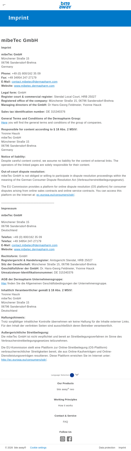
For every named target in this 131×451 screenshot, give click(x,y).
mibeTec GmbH (19, 40)
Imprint (122, 447)
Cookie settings (38, 447)
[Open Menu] (4, 5)
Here (4, 122)
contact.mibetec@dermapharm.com (34, 81)
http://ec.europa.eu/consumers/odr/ (24, 359)
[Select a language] (74, 375)
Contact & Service (65, 415)
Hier (4, 283)
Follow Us (66, 431)
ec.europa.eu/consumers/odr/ (55, 194)
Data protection (107, 447)
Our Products (65, 383)
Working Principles (65, 399)
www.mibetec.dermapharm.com (34, 85)
